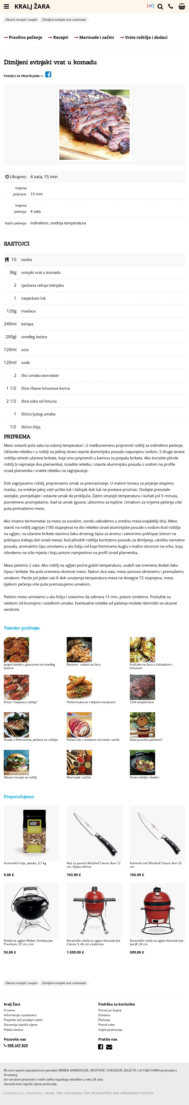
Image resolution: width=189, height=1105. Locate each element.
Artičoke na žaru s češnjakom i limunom (151, 666)
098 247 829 (18, 1045)
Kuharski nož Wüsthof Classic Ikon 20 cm (156, 865)
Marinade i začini (94, 37)
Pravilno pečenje (23, 37)
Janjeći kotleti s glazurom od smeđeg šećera (29, 666)
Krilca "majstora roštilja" (21, 702)
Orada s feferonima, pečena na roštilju (31, 740)
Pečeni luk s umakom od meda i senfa (93, 740)
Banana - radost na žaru (84, 664)
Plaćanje (104, 1020)
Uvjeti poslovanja (110, 1030)
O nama (9, 1010)
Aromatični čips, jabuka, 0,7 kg (25, 863)
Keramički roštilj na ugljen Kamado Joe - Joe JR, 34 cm (157, 942)
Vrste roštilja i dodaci (144, 37)
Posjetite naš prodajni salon (23, 1020)
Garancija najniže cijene (20, 1024)
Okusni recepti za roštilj (20, 777)
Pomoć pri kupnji (110, 1010)
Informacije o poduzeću (20, 1015)
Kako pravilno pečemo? (146, 740)
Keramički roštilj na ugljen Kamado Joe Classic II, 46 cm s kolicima (93, 942)
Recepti (58, 37)
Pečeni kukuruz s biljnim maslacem (91, 702)
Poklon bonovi (13, 1030)
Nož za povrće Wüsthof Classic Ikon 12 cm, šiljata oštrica (94, 865)
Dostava (104, 1015)
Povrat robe (106, 1024)
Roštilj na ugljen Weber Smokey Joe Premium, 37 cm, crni (28, 942)
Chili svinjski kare (142, 702)
